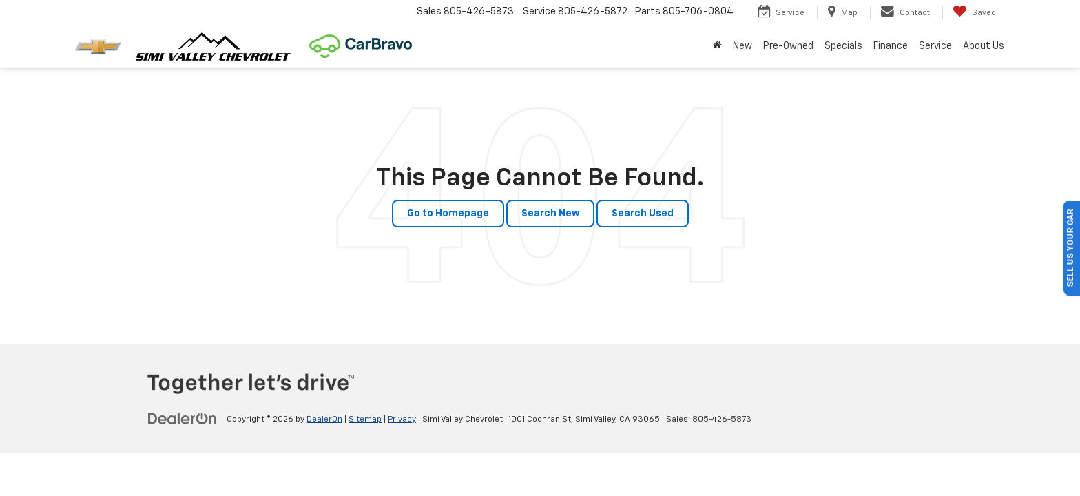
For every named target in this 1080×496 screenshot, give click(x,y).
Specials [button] (843, 46)
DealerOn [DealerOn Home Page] (324, 419)
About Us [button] (983, 46)
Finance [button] (890, 46)
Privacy (402, 419)
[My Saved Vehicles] (974, 12)
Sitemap (365, 419)
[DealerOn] (182, 419)
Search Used (643, 213)
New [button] (742, 46)
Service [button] (935, 46)
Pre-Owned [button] (788, 46)
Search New (550, 213)
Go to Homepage (448, 213)
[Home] (717, 46)
